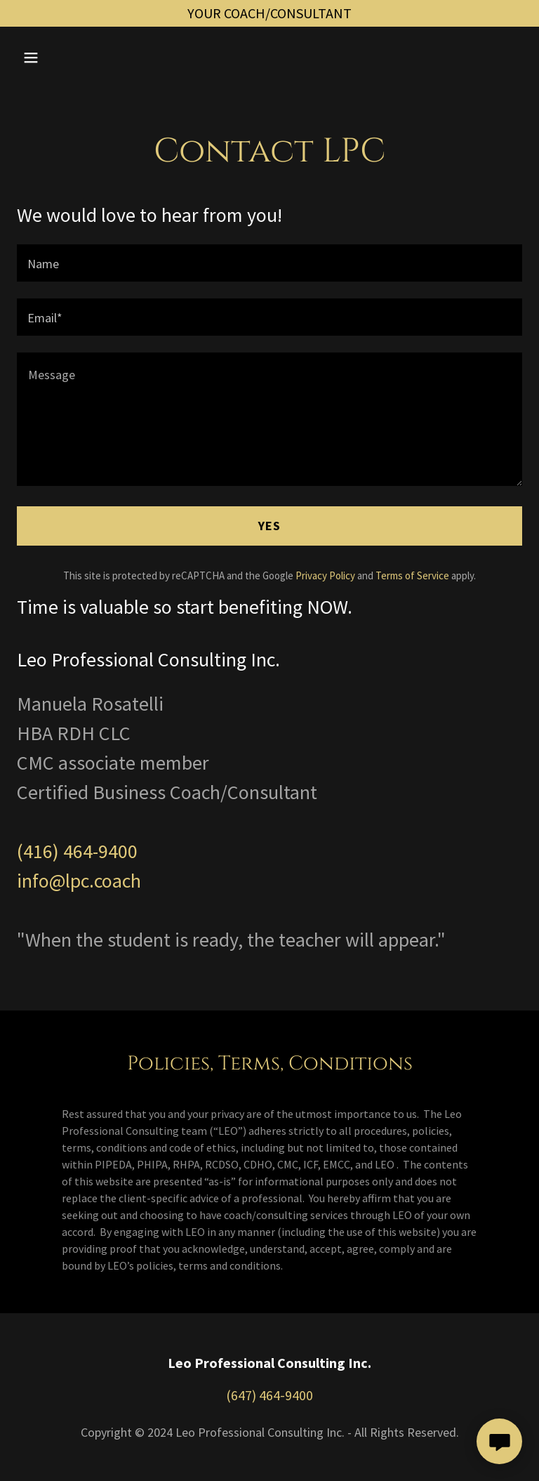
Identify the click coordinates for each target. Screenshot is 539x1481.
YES (269, 526)
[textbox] (269, 263)
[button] (75, 58)
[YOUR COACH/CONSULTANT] (269, 13)
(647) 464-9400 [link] (269, 1395)
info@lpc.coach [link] (79, 880)
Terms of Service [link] (412, 575)
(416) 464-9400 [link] (77, 851)
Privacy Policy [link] (325, 575)
